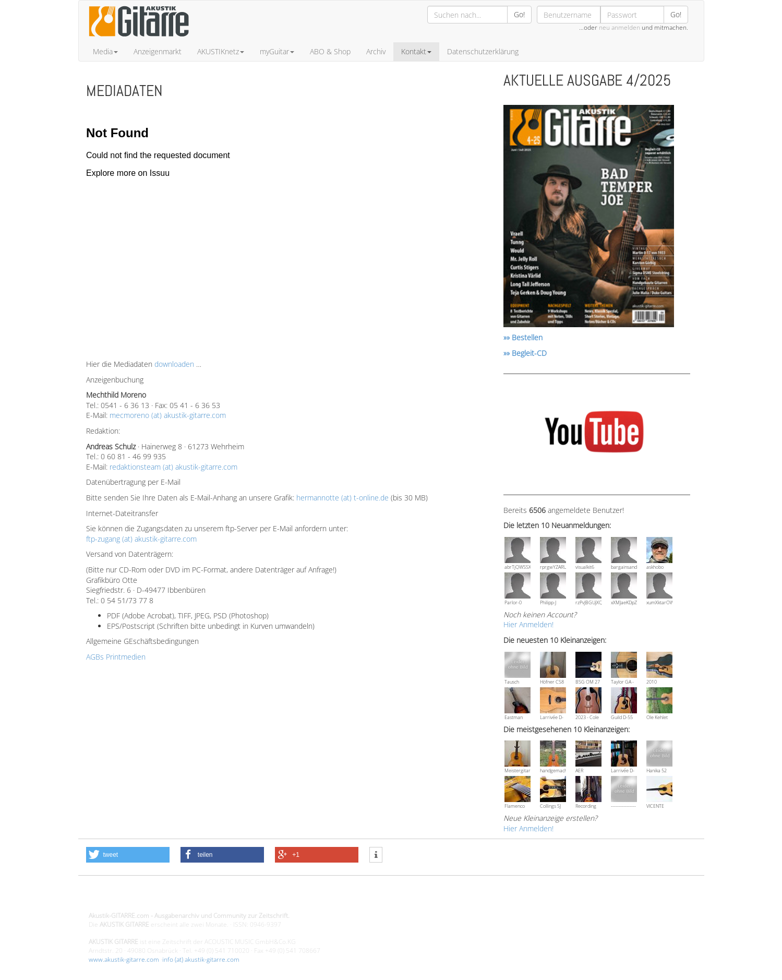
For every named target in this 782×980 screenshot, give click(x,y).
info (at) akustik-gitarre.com (200, 959)
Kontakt (416, 51)
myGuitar (277, 51)
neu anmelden (619, 27)
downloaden (174, 364)
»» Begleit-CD (525, 353)
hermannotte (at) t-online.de (342, 498)
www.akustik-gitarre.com (124, 959)
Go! (519, 14)
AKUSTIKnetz (220, 51)
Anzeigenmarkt (158, 51)
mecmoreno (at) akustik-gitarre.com (168, 415)
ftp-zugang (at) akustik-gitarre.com (141, 539)
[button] (128, 855)
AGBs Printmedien (116, 657)
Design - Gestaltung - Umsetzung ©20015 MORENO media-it (174, 897)
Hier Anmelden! (528, 624)
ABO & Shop (330, 51)
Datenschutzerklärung (483, 51)
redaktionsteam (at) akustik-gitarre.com (173, 467)
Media (105, 51)
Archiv (376, 51)
